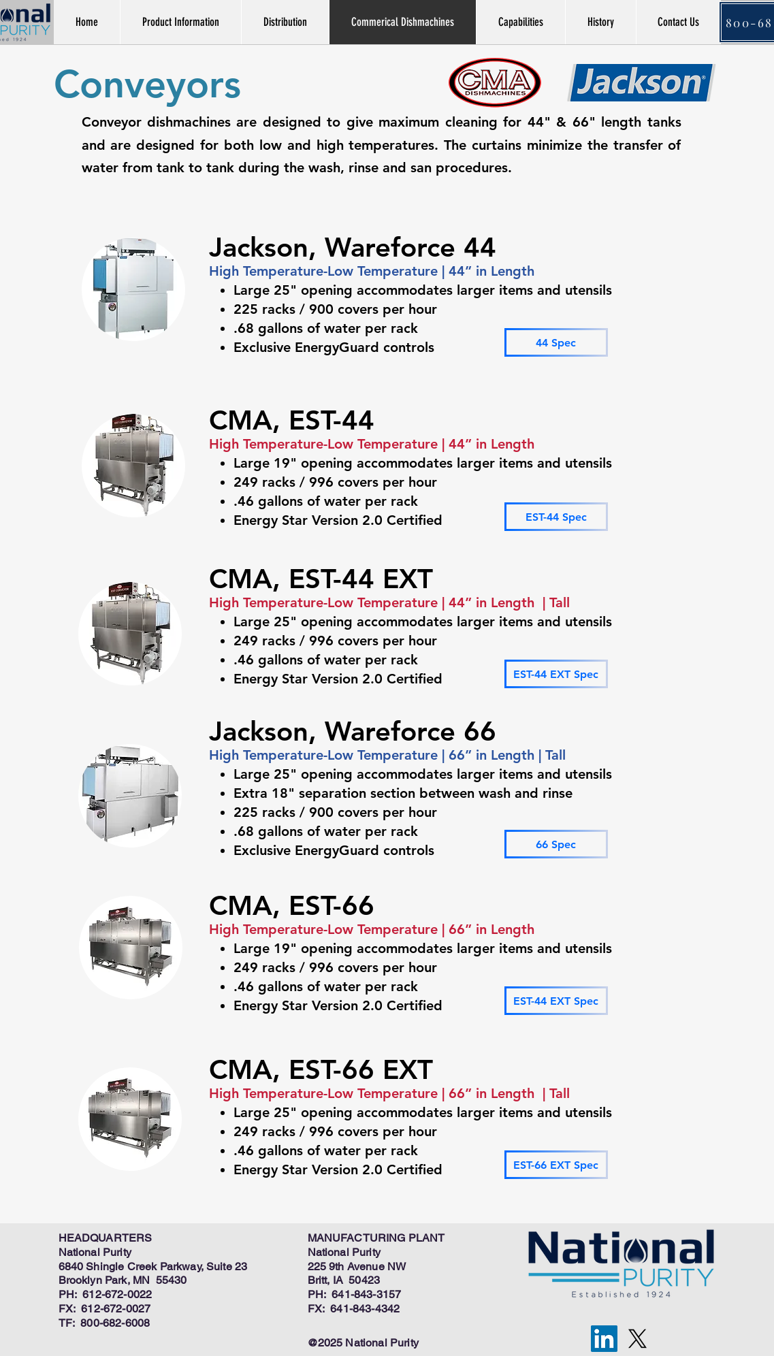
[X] (637, 1338)
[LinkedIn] (604, 1338)
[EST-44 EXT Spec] (556, 674)
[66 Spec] (556, 844)
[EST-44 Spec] (556, 516)
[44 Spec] (556, 342)
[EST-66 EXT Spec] (556, 1164)
